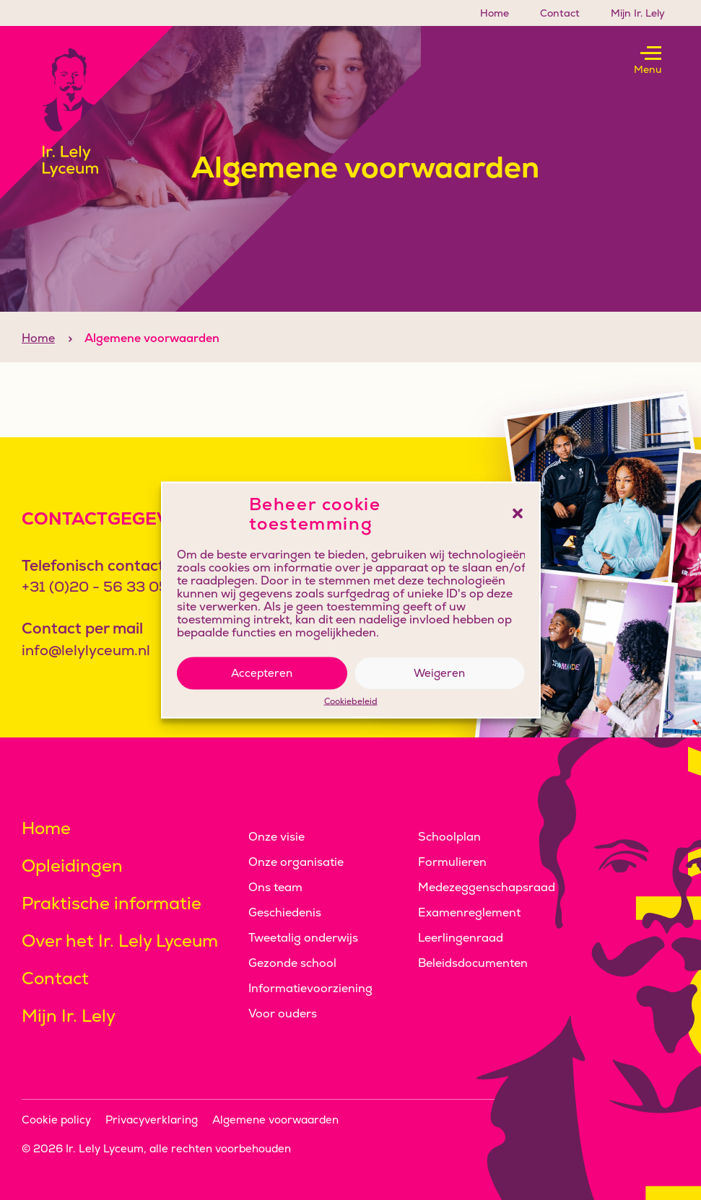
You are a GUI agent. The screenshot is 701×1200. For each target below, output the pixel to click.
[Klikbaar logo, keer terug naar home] (86, 112)
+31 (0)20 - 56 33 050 (100, 586)
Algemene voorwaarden (275, 1119)
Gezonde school (292, 963)
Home (494, 12)
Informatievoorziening (310, 988)
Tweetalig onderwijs (303, 937)
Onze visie (276, 836)
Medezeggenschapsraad (486, 887)
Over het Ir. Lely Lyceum (120, 940)
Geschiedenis (284, 912)
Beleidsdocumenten (473, 963)
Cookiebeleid (351, 701)
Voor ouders (282, 1013)
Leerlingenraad (460, 937)
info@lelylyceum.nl (86, 650)
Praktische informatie (111, 903)
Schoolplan (449, 836)
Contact (560, 12)
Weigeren (439, 673)
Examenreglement (469, 912)
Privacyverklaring (151, 1119)
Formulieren (452, 862)
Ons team (275, 887)
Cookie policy (56, 1119)
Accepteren (261, 673)
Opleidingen (72, 865)
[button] (517, 514)
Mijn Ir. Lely (638, 12)
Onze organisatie (296, 862)
